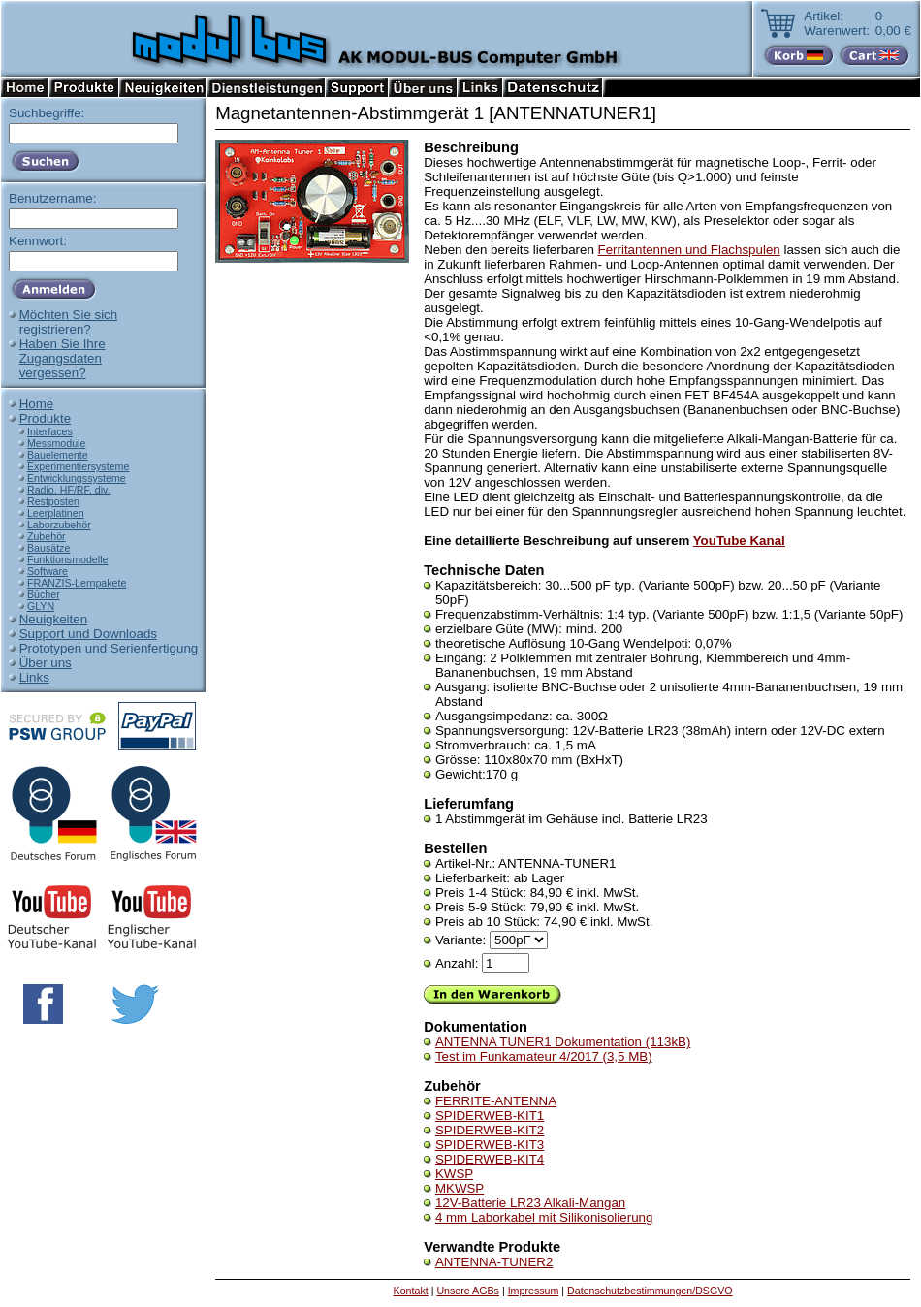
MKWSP (459, 1188)
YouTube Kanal (739, 540)
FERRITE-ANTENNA (495, 1101)
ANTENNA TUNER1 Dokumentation (562, 1042)
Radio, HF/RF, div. (69, 489)
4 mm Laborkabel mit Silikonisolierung (543, 1217)
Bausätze (48, 548)
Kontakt (411, 1290)
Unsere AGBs (467, 1290)
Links (34, 677)
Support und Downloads (88, 633)
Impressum (533, 1290)
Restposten (53, 501)
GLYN (40, 606)
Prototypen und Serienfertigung (109, 648)
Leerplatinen (55, 513)
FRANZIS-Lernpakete (76, 583)
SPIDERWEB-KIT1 (489, 1115)
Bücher (43, 594)
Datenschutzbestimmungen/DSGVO (650, 1290)
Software (47, 571)
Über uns (45, 662)
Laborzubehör (59, 524)
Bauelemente (57, 455)
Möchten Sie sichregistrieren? (68, 321)
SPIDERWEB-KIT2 (489, 1130)
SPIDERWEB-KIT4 (489, 1159)
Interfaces (50, 431)
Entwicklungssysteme (76, 478)
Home (36, 404)
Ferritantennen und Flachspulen (689, 249)
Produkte (45, 418)
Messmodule (56, 443)
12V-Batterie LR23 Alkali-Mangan (530, 1202)
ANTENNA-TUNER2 (494, 1262)
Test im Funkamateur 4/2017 (543, 1056)
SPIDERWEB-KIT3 (489, 1144)
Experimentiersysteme (78, 466)
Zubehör (46, 536)
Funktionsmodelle (68, 559)
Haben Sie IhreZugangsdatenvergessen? (62, 358)
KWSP (454, 1173)
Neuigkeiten (53, 619)
